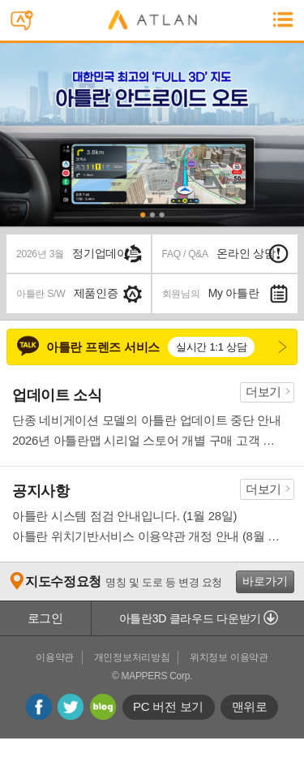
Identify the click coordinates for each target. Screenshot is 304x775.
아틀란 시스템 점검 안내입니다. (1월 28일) (124, 516)
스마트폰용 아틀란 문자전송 (26, 22)
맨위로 (250, 706)
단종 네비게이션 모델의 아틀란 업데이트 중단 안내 (146, 420)
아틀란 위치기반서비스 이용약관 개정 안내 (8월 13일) (148, 536)
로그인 (45, 618)
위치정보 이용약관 (229, 657)
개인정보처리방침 (132, 657)
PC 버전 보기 (168, 706)
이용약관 (55, 657)
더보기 (263, 391)
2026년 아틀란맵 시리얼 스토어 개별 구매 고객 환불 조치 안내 (148, 440)
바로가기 (265, 581)
